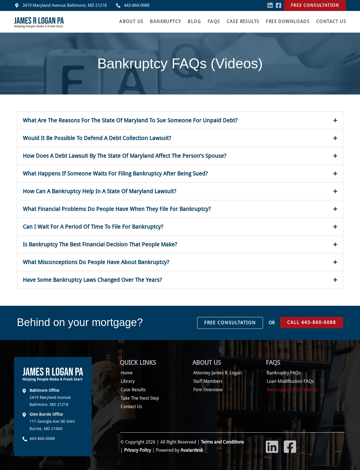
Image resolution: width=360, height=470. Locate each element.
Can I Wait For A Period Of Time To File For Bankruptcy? (93, 226)
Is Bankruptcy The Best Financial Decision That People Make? (100, 244)
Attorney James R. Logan (217, 372)
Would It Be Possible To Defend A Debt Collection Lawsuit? (97, 138)
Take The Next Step (140, 398)
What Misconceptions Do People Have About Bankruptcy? (96, 262)
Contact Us (331, 21)
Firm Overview (207, 389)
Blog (194, 21)
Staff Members (207, 381)
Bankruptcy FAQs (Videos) (292, 389)
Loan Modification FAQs (290, 381)
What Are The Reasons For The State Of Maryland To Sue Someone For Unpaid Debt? (130, 120)
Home (127, 372)
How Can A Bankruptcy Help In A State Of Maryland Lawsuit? (99, 191)
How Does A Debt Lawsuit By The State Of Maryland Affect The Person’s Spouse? (124, 155)
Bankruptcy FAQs (284, 372)
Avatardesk (192, 450)
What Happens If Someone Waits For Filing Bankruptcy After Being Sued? (115, 173)
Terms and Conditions (222, 442)
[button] (180, 120)
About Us (131, 21)
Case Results (243, 21)
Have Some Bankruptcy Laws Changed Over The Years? (92, 279)
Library (128, 381)
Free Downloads (287, 21)
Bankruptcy (165, 21)
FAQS (214, 21)
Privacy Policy (137, 450)
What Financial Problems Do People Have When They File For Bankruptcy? (117, 209)
